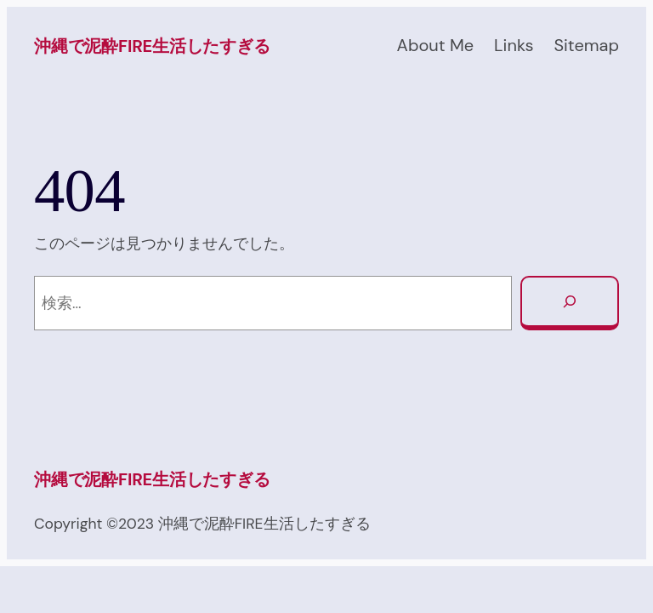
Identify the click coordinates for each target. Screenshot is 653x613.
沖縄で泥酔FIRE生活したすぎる (152, 46)
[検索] (569, 303)
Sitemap (586, 45)
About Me (435, 45)
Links (513, 45)
